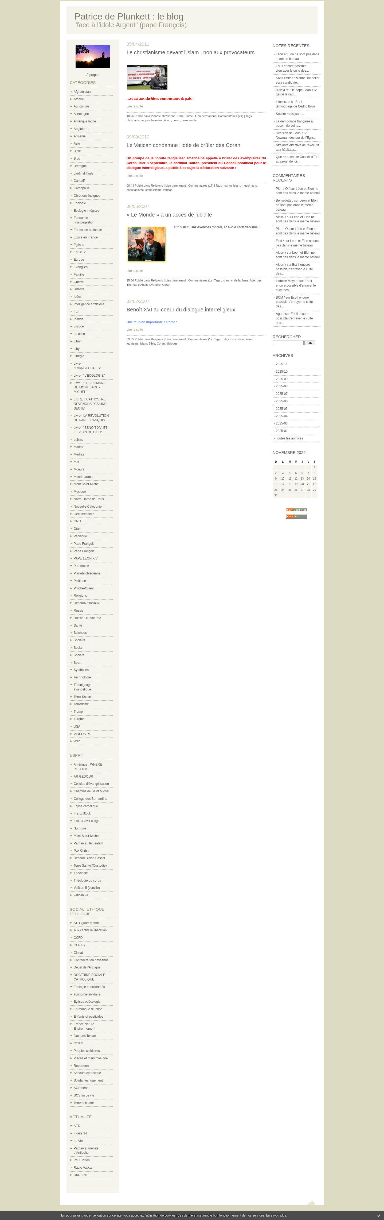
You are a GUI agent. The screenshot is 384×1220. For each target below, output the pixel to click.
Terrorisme (81, 704)
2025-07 (282, 394)
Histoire (79, 289)
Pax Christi (81, 850)
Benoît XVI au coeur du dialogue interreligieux (181, 309)
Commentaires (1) (200, 280)
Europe (79, 259)
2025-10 (282, 371)
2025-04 (282, 416)
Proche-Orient (84, 588)
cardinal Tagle (83, 173)
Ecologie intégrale (86, 211)
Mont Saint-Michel (86, 484)
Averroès (256, 280)
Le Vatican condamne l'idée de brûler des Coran (183, 145)
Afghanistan (82, 92)
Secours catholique (87, 1073)
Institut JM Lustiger (87, 821)
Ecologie (80, 203)
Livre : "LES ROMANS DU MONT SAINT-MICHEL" (89, 387)
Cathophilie (82, 188)
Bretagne (80, 166)
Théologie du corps (87, 880)
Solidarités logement (88, 1080)
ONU (77, 521)
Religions (80, 595)
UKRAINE (81, 1175)
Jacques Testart (85, 1036)
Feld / (280, 241)
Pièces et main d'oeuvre (91, 1058)
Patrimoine (81, 566)
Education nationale (88, 230)
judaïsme (133, 343)
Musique (80, 491)
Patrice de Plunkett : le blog (129, 16)
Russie (79, 610)
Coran (166, 284)
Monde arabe (83, 477)
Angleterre (81, 129)
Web (77, 741)
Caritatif (79, 181)
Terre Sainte (82, 697)
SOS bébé (81, 1088)
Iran (76, 312)
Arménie (80, 136)
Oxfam (78, 1043)
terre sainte (189, 120)
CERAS (79, 945)
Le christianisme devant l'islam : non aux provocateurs (191, 52)
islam (167, 120)
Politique (80, 581)
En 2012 (80, 252)
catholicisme (153, 189)
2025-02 (282, 431)
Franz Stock (82, 813)
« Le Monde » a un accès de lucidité (169, 215)
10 (282, 478)
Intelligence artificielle (89, 304)
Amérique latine (85, 121)
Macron (79, 447)
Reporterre (81, 1066)
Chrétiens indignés (87, 196)
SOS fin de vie (84, 1095)
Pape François (84, 544)
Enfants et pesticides (88, 1016)
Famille (79, 274)
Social (78, 648)
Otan (77, 529)
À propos (92, 75)
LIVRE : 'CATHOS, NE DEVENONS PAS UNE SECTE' (90, 403)
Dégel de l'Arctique (87, 967)
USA (77, 726)
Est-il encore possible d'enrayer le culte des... (294, 269)
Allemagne (81, 114)
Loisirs (78, 440)
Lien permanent (205, 116)
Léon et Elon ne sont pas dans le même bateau (297, 205)
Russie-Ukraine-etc (87, 618)
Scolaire (79, 640)
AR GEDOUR (83, 776)
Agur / (280, 314)
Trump (78, 711)
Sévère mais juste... (290, 114)
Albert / (281, 252)
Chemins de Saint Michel (91, 791)
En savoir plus (276, 1215)
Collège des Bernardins (90, 799)
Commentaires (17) (200, 185)
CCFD (78, 938)
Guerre (79, 282)
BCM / (280, 297)
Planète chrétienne (87, 573)
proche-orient (154, 120)
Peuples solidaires (87, 1051)
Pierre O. (282, 229)
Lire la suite (135, 106)
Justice (79, 326)
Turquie (79, 719)
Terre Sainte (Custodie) (90, 865)
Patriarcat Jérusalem (88, 843)
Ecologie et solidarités (89, 987)
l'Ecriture (80, 828)
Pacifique (80, 536)
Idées (77, 297)
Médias (79, 454)
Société (79, 655)
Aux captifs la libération (90, 930)
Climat (78, 953)
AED (77, 1126)
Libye (77, 349)
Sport (77, 663)
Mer (76, 462)
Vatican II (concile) (87, 888)
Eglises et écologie (87, 1001)
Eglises (79, 245)
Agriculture (81, 106)
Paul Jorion (82, 1160)
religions (228, 339)
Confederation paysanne (91, 960)
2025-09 (282, 379)
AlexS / (281, 217)
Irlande (79, 319)
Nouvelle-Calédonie (88, 506)
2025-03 (282, 423)
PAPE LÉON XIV (86, 558)
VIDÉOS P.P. (83, 734)
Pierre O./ (282, 189)
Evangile (154, 284)
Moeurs (79, 469)
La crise (79, 334)
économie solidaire (87, 994)
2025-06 (282, 401)
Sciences (80, 633)
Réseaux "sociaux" (87, 603)
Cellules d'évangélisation (91, 784)
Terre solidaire (84, 1103)
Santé (78, 625)
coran (176, 120)
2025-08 (282, 386)
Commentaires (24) (230, 116)
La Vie (78, 1141)
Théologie (81, 873)
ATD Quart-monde (87, 923)
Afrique (79, 99)
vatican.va (81, 895)
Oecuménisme (84, 514)
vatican (168, 189)
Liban (77, 341)
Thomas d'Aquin (137, 284)
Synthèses (81, 670)
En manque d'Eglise (88, 1009)
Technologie (82, 677)
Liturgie (79, 356)
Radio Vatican (83, 1167)
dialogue (172, 343)
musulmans (249, 185)
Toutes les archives (289, 438)
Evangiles (81, 267)
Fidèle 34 (80, 1133)
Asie (77, 143)
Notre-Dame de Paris (89, 499)
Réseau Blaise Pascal (89, 858)
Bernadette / (284, 200)
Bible (77, 151)
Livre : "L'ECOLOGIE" (89, 375)
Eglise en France (86, 237)
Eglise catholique (86, 806)
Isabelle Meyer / (287, 281)
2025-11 (282, 364)
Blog (77, 158)
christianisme (135, 120)
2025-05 (282, 409)
